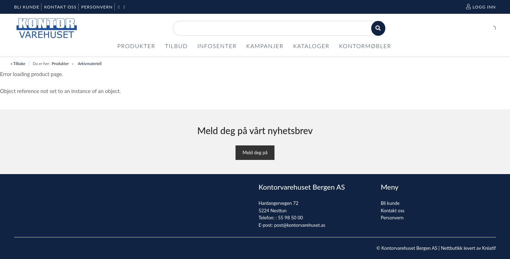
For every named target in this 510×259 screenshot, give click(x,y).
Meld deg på (255, 152)
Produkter (60, 63)
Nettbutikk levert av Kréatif (468, 248)
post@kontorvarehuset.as (299, 225)
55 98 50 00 (290, 217)
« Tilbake (18, 63)
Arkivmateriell (90, 63)
